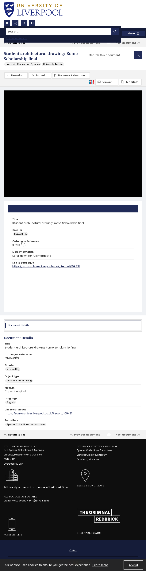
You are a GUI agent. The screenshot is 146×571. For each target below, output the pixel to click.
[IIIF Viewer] (106, 82)
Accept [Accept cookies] (133, 565)
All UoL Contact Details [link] (20, 496)
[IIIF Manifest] (130, 82)
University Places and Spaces (23, 64)
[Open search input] (7, 23)
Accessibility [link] (13, 534)
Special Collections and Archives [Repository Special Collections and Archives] (26, 424)
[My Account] (24, 23)
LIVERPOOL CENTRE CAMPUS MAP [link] (97, 446)
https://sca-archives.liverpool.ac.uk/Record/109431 (46, 266)
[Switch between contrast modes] (32, 23)
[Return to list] (22, 42)
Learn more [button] (100, 565)
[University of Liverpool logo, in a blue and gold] (34, 10)
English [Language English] (11, 402)
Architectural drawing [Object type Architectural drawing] (19, 380)
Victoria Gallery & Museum (92, 454)
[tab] (73, 208)
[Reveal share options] (15, 23)
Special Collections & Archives (94, 450)
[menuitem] (72, 550)
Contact (72, 550)
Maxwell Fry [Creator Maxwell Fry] (20, 234)
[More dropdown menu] (133, 33)
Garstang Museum (88, 459)
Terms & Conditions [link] (90, 485)
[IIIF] (91, 82)
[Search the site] (58, 31)
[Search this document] (111, 55)
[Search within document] (138, 55)
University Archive (53, 64)
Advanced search (16, 38)
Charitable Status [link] (89, 533)
